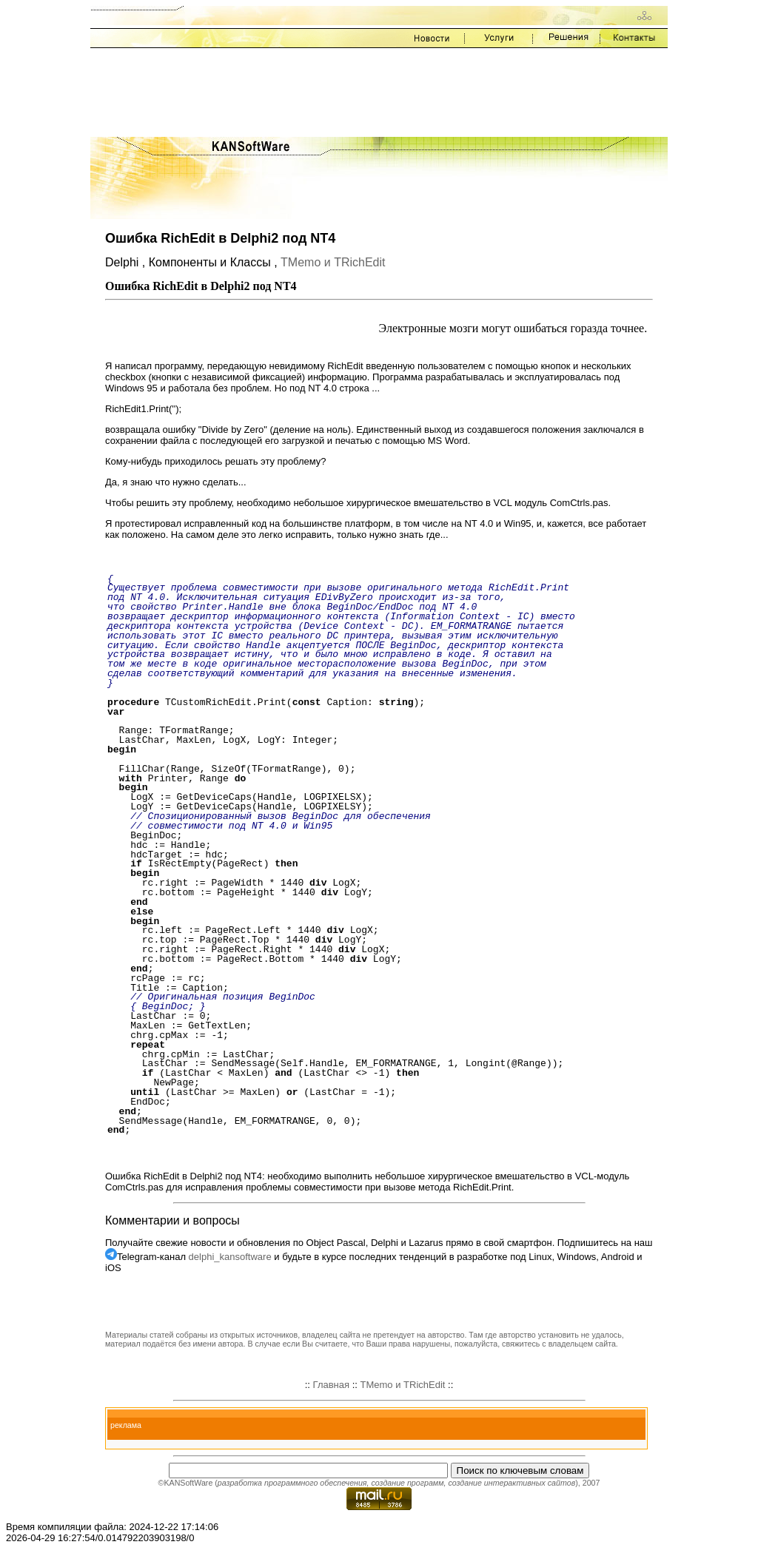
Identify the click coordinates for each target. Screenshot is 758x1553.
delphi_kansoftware (230, 1256)
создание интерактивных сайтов (511, 1482)
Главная (331, 1384)
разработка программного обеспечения (292, 1482)
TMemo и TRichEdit (333, 262)
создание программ (407, 1482)
